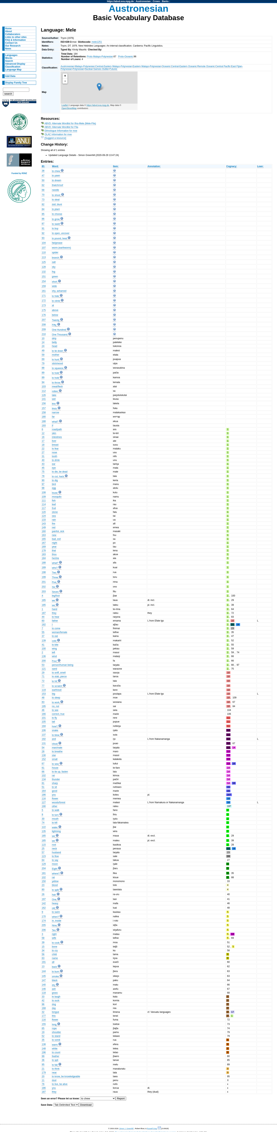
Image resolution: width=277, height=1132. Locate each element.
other (54, 806)
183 (44, 554)
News (8, 48)
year (54, 546)
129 (44, 864)
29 (43, 672)
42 (43, 1000)
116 (44, 798)
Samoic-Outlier (101, 69)
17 (43, 441)
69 (43, 359)
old (53, 908)
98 (43, 488)
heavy (55, 903)
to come (56, 628)
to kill (54, 822)
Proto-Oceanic (125, 56)
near (54, 1072)
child (54, 954)
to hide (55, 296)
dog (54, 1004)
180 (44, 416)
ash (54, 989)
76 (43, 1084)
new (54, 535)
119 (44, 690)
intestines (57, 437)
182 (44, 624)
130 (44, 755)
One (54, 899)
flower (55, 798)
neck (54, 848)
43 (43, 464)
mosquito (56, 496)
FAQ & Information (15, 40)
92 (43, 233)
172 (44, 300)
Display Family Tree (16, 82)
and (54, 739)
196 (44, 1052)
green (55, 276)
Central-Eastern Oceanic (184, 66)
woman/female (59, 632)
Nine (54, 925)
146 (44, 989)
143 (44, 523)
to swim (56, 912)
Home (8, 28)
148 (44, 1048)
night (54, 542)
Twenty (55, 320)
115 (44, 844)
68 (43, 190)
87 (43, 223)
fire (53, 523)
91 (43, 228)
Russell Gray (152, 1129)
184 (44, 558)
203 (44, 591)
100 (44, 648)
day (54, 1008)
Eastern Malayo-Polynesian (147, 66)
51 (43, 787)
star (54, 755)
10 (43, 338)
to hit (54, 681)
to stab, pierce (59, 676)
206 (44, 930)
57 (43, 852)
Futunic (113, 69)
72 (43, 681)
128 (44, 267)
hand (54, 609)
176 (44, 315)
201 (44, 582)
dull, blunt (57, 204)
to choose (57, 214)
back (54, 966)
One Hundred (59, 329)
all (53, 962)
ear (53, 464)
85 (43, 214)
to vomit (56, 1040)
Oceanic (166, 66)
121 (44, 668)
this (54, 1016)
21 (43, 1068)
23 (43, 885)
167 (44, 542)
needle (55, 190)
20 (43, 1076)
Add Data (10, 76)
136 (44, 656)
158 (44, 412)
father (55, 620)
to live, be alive (59, 1084)
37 (43, 636)
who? (55, 567)
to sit (54, 787)
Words (9, 58)
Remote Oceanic (206, 66)
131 (44, 743)
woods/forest (58, 802)
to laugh (56, 996)
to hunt (55, 359)
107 (44, 247)
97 (43, 484)
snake (55, 730)
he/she (55, 558)
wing (54, 648)
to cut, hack (58, 476)
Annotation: (154, 166)
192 (44, 739)
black (54, 980)
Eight (54, 868)
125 (44, 262)
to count (56, 1052)
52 (43, 1036)
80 (43, 889)
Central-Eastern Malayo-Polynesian (113, 66)
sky (53, 267)
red (53, 527)
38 (43, 170)
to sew (55, 764)
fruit (54, 508)
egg (54, 488)
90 (43, 480)
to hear (55, 617)
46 (43, 710)
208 (44, 324)
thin (54, 403)
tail (53, 721)
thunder (56, 779)
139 (44, 640)
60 (43, 620)
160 (44, 531)
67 (43, 763)
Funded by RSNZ (19, 173)
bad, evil (56, 539)
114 (44, 504)
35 (43, 1040)
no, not (55, 706)
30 (43, 818)
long (54, 1024)
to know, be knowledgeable (66, 1076)
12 (43, 433)
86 (43, 218)
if (52, 425)
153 (44, 693)
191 (44, 962)
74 (43, 822)
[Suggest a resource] (55, 138)
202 (44, 586)
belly (54, 342)
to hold (55, 373)
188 (44, 421)
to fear (55, 448)
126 (44, 395)
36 (43, 1060)
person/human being (62, 665)
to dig (55, 480)
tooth (54, 456)
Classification (12, 66)
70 (43, 194)
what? (55, 421)
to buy (55, 228)
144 (44, 971)
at (53, 305)
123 (44, 856)
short (54, 281)
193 (44, 425)
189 (44, 567)
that (54, 550)
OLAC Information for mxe (58, 134)
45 (43, 467)
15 (43, 946)
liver (54, 441)
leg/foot (56, 595)
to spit (55, 1060)
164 (44, 791)
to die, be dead (59, 471)
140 (44, 984)
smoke (55, 976)
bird (54, 484)
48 (43, 697)
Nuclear (89, 69)
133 (44, 519)
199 (44, 577)
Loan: (260, 166)
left (53, 652)
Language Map (13, 69)
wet (54, 399)
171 (44, 295)
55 (43, 632)
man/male (57, 747)
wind (54, 656)
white (54, 1048)
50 (43, 180)
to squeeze (57, 368)
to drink (56, 460)
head (54, 346)
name (55, 958)
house (55, 767)
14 (43, 342)
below (55, 315)
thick (54, 408)
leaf (54, 504)
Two (54, 572)
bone (54, 946)
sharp (55, 783)
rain (54, 519)
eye (54, 467)
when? (55, 916)
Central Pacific (222, 66)
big (53, 693)
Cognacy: (231, 166)
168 (44, 1008)
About (8, 31)
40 (43, 460)
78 (43, 476)
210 (44, 334)
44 (43, 617)
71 (43, 676)
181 (44, 873)
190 (44, 806)
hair (54, 894)
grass (55, 992)
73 (43, 199)
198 (44, 572)
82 (43, 204)
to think (55, 1068)
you (54, 794)
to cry (55, 950)
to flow (55, 856)
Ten (54, 930)
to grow (56, 219)
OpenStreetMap (69, 108)
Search (9, 61)
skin (54, 433)
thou (54, 554)
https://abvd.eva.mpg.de (120, 1)
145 (44, 976)
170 (44, 916)
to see (55, 710)
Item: (115, 166)
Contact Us (11, 43)
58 (43, 938)
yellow (55, 881)
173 (44, 305)
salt (54, 262)
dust (54, 1080)
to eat (55, 636)
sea (54, 516)
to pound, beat (59, 238)
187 (44, 613)
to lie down (57, 351)
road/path (57, 429)
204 (44, 868)
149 (44, 527)
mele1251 (97, 42)
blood (55, 885)
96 (43, 1004)
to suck (55, 1000)
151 (44, 276)
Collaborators (12, 34)
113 (44, 257)
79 (43, 363)
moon (55, 864)
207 (44, 319)
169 (44, 546)
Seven (55, 592)
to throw (56, 382)
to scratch (57, 686)
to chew (56, 171)
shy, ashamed (59, 291)
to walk (55, 810)
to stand (56, 1036)
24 (43, 346)
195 (44, 706)
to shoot (56, 195)
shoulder (56, 1032)
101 (44, 717)
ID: (43, 166)
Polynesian (78, 69)
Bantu (165, 1)
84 (43, 209)
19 (43, 1032)
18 (43, 444)
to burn (55, 971)
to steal (55, 199)
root (54, 844)
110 (44, 252)
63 (43, 958)
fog (53, 271)
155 (44, 1024)
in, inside (56, 920)
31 (43, 456)
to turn (55, 815)
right (54, 934)
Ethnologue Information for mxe (61, 130)
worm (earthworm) (61, 247)
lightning (56, 831)
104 (44, 243)
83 (43, 702)
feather (55, 1056)
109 (44, 496)
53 (43, 665)
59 (43, 354)
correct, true (58, 714)
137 (44, 734)
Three (55, 577)
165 (44, 539)
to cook (55, 942)
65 (43, 1028)
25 (43, 848)
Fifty (54, 325)
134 (44, 779)
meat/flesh (57, 386)
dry (53, 985)
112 (44, 391)
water (55, 827)
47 (43, 175)
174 (44, 920)
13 (43, 966)
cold (54, 641)
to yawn (56, 175)
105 (44, 721)
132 (44, 271)
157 (44, 408)
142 (44, 903)
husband (56, 852)
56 (43, 954)
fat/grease (57, 243)
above (55, 310)
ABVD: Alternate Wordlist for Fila (61, 127)
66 (43, 771)
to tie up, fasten (60, 771)
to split (55, 890)
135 (44, 831)
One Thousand (59, 334)
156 (44, 403)
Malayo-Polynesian (85, 66)
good (54, 791)
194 (44, 726)
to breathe (57, 751)
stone (55, 512)
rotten (55, 391)
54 (43, 747)
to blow (55, 735)
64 (43, 860)
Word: (55, 166)
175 (44, 310)
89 (43, 372)
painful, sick (58, 531)
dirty (54, 338)
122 (44, 827)
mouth (55, 818)
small (54, 759)
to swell (56, 224)
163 (44, 535)
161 (44, 291)
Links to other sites (16, 37)
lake (54, 395)
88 (43, 368)
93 (43, 238)
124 (44, 516)
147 (44, 980)
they (54, 613)
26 (43, 894)
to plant (56, 209)
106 (44, 730)
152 (44, 759)
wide (54, 286)
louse (55, 492)
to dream (56, 180)
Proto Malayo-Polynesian (100, 56)
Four (54, 661)
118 (44, 992)
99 (43, 1056)
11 (43, 1080)
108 (44, 492)
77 (43, 685)
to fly (54, 717)
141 (44, 399)
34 (43, 950)
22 (43, 448)
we (53, 600)
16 (43, 437)
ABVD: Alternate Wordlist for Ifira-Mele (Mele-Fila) (70, 123)
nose (54, 452)
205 (44, 925)
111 (44, 500)
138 (44, 1044)
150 (44, 881)
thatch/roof (57, 185)
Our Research (13, 45)
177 (44, 1016)
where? (56, 873)
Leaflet (65, 105)
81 (43, 783)
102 (44, 775)
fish (54, 500)
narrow (55, 412)
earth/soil (56, 690)
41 (43, 644)
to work (55, 702)
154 (44, 281)
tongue (55, 1012)
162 (44, 907)
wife (54, 938)
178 (44, 550)
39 (43, 942)
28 (43, 751)
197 (44, 899)
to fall (55, 1065)
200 (44, 660)
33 (43, 996)
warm (55, 1044)
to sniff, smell (59, 672)
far (53, 416)
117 (44, 508)
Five (54, 582)
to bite (55, 644)
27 (43, 452)
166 (44, 714)
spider (55, 252)
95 (43, 1064)
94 (43, 382)
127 (44, 802)
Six (53, 587)
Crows (156, 1)
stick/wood (57, 363)
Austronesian (143, 1)
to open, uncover (60, 233)
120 (44, 512)
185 (44, 600)
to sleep (56, 697)
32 (43, 1012)
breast (55, 444)
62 (43, 185)
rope (54, 1028)
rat (53, 775)
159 (44, 286)
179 (44, 1072)
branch (55, 257)
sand (54, 668)
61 (43, 767)
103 (44, 386)
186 (44, 794)
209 (44, 329)
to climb (56, 301)
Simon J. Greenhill (126, 1129)
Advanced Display (15, 63)
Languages (11, 55)
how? (55, 726)
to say (55, 860)
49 (43, 350)
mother (55, 354)
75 (43, 471)
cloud (55, 743)
